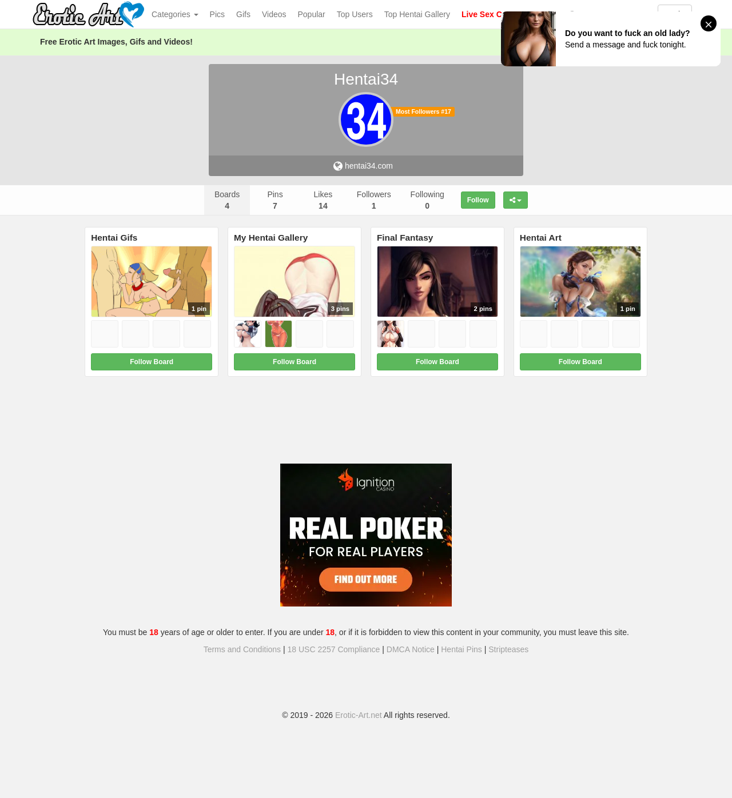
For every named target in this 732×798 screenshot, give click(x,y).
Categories (175, 14)
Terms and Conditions (242, 649)
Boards (227, 200)
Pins (275, 200)
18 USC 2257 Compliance (334, 649)
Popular (311, 14)
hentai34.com (363, 165)
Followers (374, 200)
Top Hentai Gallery (417, 14)
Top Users (355, 14)
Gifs (243, 14)
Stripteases (508, 649)
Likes (323, 200)
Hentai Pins (461, 649)
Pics (217, 14)
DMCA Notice (411, 649)
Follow (478, 200)
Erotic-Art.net (358, 715)
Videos (274, 14)
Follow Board (151, 362)
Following (427, 200)
